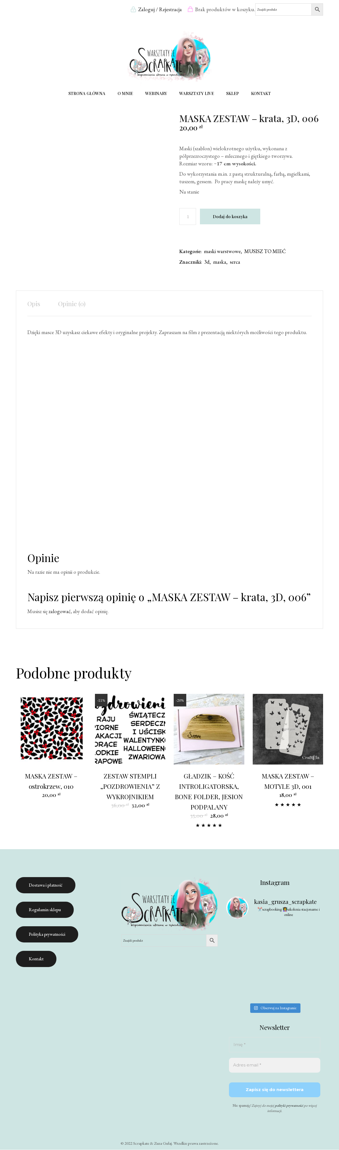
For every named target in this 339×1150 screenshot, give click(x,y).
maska (219, 262)
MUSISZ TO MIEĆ (265, 251)
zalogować (60, 611)
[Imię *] (274, 1045)
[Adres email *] (274, 1065)
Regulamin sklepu (45, 910)
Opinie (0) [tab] (71, 303)
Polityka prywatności (47, 934)
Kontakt (36, 959)
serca (235, 262)
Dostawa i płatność (46, 885)
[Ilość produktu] (187, 216)
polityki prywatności (289, 1105)
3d (206, 262)
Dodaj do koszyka (230, 217)
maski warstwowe (222, 251)
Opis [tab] (33, 303)
